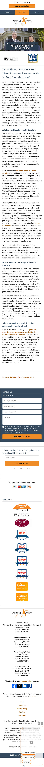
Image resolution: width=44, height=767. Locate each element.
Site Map (22, 712)
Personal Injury (26, 681)
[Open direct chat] (39, 723)
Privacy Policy (22, 709)
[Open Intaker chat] (24, 766)
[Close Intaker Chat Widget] (42, 723)
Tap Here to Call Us (22, 6)
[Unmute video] (32, 742)
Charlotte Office (22, 623)
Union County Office (22, 652)
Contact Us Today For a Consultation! (18, 377)
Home (7, 12)
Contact (22, 12)
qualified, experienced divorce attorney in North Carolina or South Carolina (19, 332)
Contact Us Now (22, 437)
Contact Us (7, 392)
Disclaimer (22, 705)
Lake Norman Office (22, 637)
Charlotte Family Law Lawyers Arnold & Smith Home (22, 21)
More (37, 12)
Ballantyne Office (22, 666)
